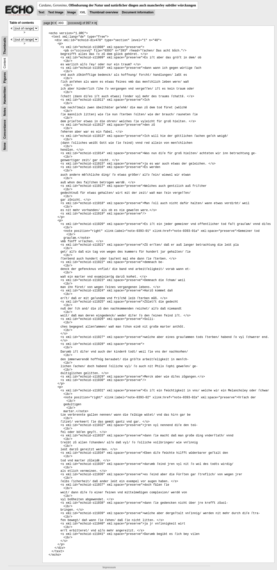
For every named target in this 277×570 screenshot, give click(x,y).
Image (71, 12)
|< (52, 23)
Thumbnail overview (104, 12)
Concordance (4, 129)
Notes (4, 112)
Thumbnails (4, 46)
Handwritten (4, 95)
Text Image (55, 12)
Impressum (109, 567)
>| (95, 23)
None (4, 146)
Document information (137, 12)
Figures (4, 77)
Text (41, 12)
